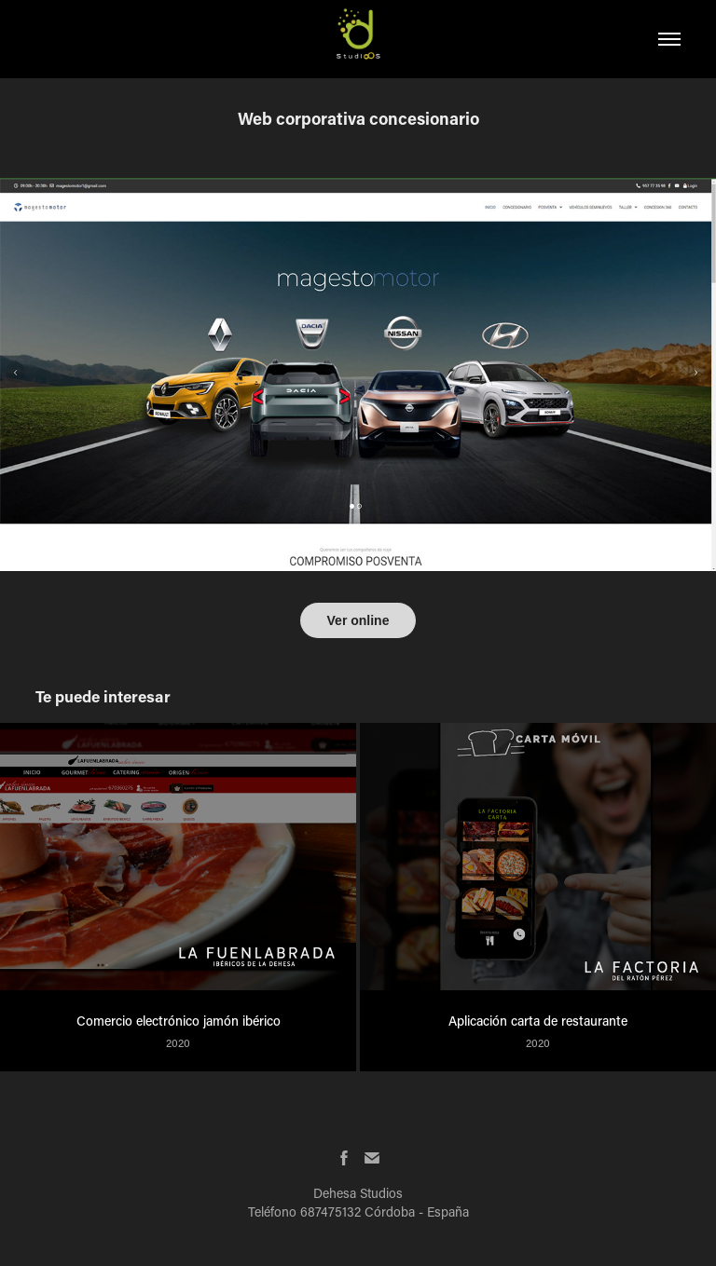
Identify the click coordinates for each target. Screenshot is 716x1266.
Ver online (358, 620)
